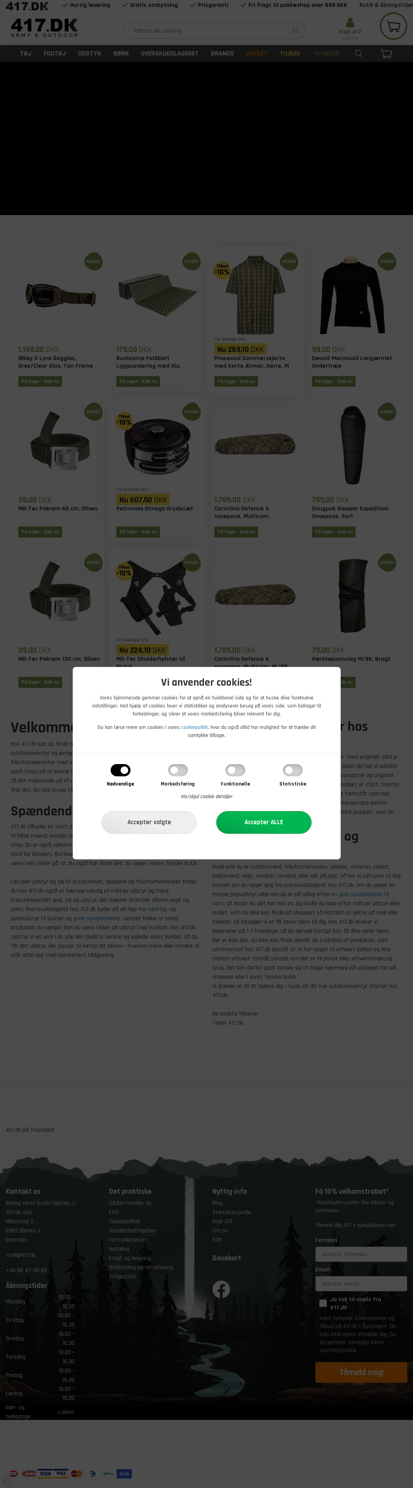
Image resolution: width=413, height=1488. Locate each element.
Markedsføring (178, 784)
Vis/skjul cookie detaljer (206, 796)
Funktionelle (235, 784)
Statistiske (292, 784)
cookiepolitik (194, 727)
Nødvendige (120, 784)
